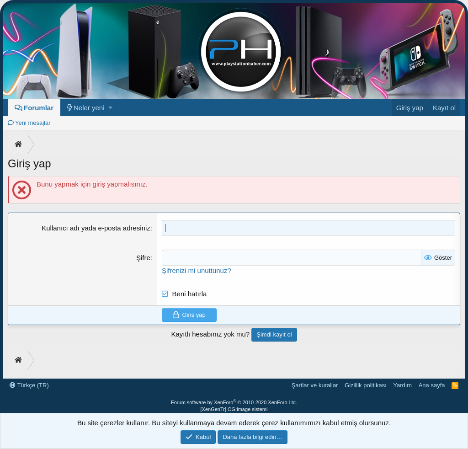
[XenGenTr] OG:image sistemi (234, 409)
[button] (110, 107)
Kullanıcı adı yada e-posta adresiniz (96, 228)
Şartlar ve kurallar (315, 385)
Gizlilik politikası (366, 385)
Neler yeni (89, 108)
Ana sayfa (432, 385)
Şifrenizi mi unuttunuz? (196, 270)
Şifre (143, 258)
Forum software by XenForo (234, 402)
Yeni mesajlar (33, 122)
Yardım (402, 385)
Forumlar (38, 108)
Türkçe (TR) (29, 385)
